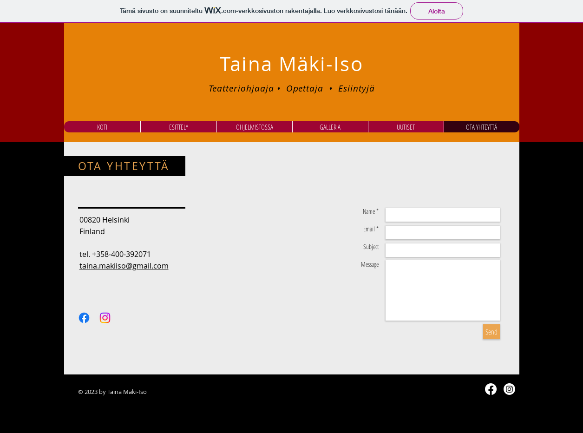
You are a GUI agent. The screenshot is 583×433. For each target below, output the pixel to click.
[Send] (491, 331)
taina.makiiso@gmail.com (124, 266)
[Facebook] (84, 318)
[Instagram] (105, 318)
